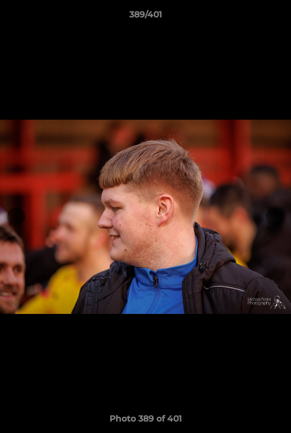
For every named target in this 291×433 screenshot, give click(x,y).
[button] (276, 17)
